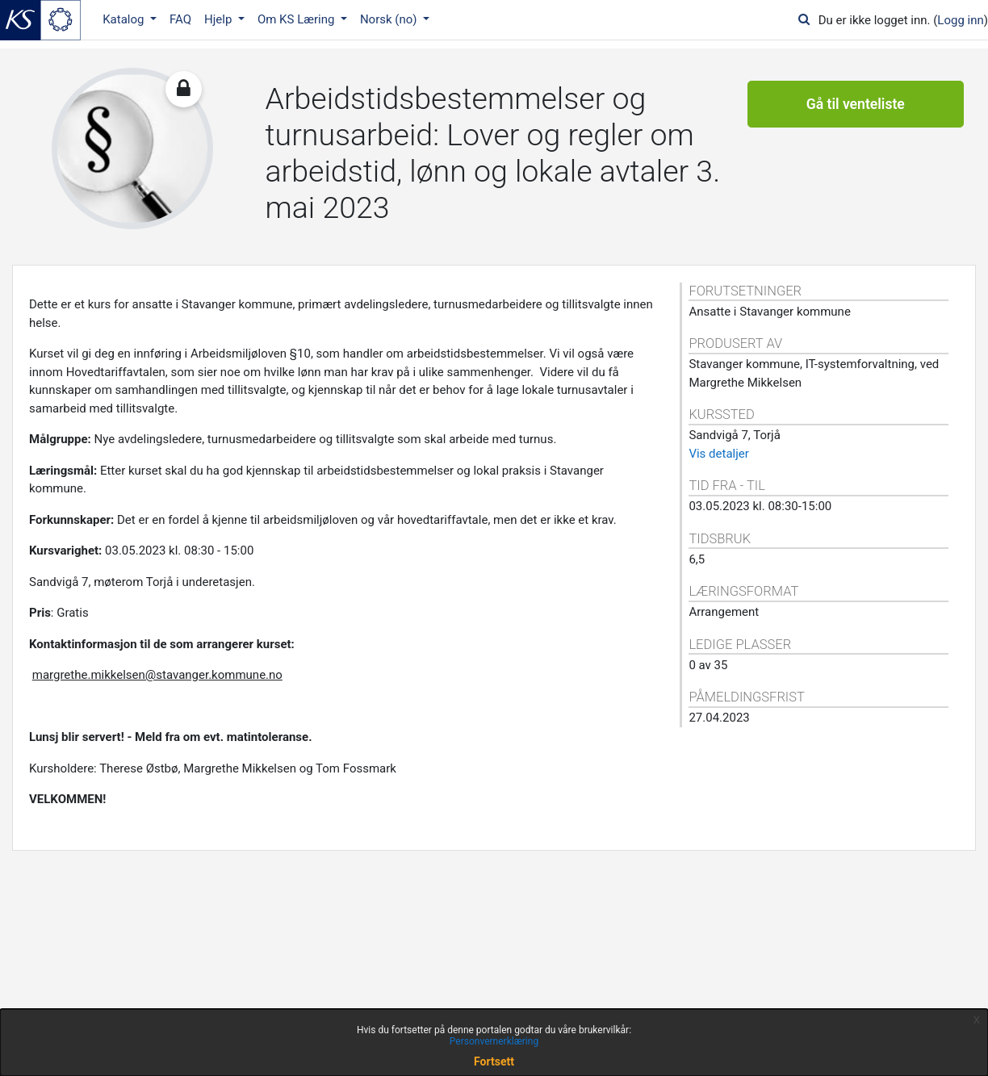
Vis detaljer (718, 453)
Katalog (125, 19)
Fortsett (494, 1061)
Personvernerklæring (494, 1041)
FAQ (180, 19)
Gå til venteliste (855, 105)
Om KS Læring (297, 19)
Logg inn (960, 20)
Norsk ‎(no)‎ (390, 19)
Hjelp (219, 19)
